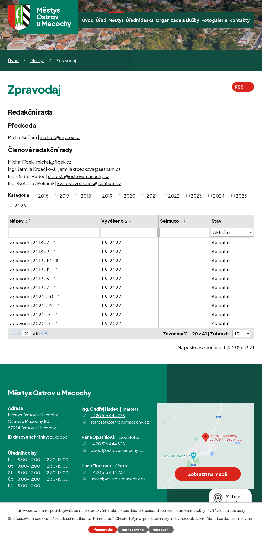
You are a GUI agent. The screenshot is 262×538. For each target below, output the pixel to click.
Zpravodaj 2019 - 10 (35, 260)
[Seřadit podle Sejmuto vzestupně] (184, 220)
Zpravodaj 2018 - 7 (34, 242)
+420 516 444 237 (108, 472)
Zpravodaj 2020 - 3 (34, 314)
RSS (243, 87)
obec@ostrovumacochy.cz (117, 450)
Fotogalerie (214, 20)
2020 (129, 196)
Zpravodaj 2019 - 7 (34, 287)
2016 (43, 196)
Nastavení (160, 530)
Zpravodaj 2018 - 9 (34, 251)
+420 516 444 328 (108, 443)
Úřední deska (140, 20)
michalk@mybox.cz (60, 137)
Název (18, 221)
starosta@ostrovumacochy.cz (78, 176)
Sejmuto (171, 221)
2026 (20, 205)
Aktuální (220, 242)
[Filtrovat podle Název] (54, 232)
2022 (174, 196)
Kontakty (239, 20)
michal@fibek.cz (53, 162)
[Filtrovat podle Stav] (232, 232)
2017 (64, 196)
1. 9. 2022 (111, 242)
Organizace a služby (177, 20)
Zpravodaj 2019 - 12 (35, 269)
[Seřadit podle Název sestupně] (30, 222)
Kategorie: (19, 195)
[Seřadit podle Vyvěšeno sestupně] (130, 222)
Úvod (88, 20)
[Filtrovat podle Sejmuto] (184, 232)
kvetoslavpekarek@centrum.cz (89, 183)
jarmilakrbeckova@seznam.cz (89, 169)
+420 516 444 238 (108, 415)
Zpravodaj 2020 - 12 (35, 305)
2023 (196, 196)
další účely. (237, 510)
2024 (219, 196)
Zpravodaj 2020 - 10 (36, 296)
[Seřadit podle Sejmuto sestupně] (184, 222)
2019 (107, 196)
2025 (241, 196)
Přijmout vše (103, 530)
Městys (116, 20)
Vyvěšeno (114, 221)
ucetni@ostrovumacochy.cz (118, 478)
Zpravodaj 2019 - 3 (34, 278)
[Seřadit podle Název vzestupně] (30, 220)
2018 (86, 196)
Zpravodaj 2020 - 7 (34, 323)
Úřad (101, 20)
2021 (151, 196)
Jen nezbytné (132, 530)
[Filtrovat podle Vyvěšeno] (129, 232)
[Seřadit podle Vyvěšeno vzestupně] (130, 220)
